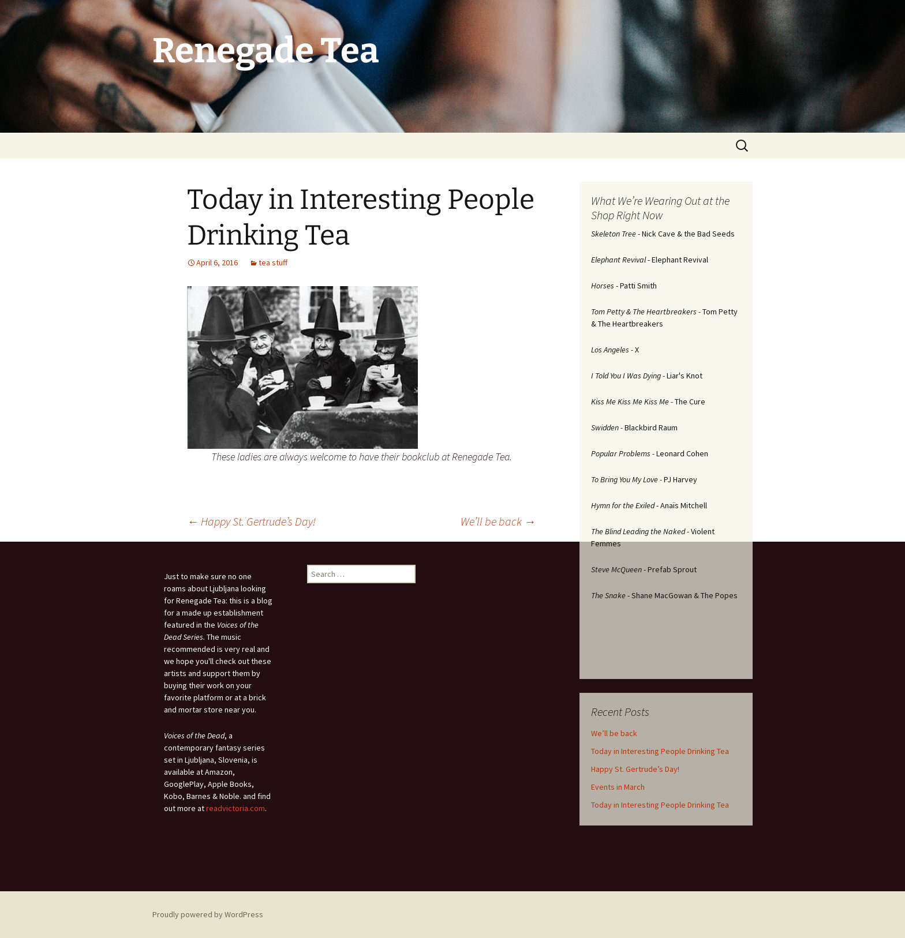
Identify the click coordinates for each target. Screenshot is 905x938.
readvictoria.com (235, 808)
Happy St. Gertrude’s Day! (251, 521)
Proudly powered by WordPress (207, 914)
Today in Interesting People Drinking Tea (660, 751)
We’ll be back (498, 521)
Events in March (618, 787)
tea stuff (273, 262)
